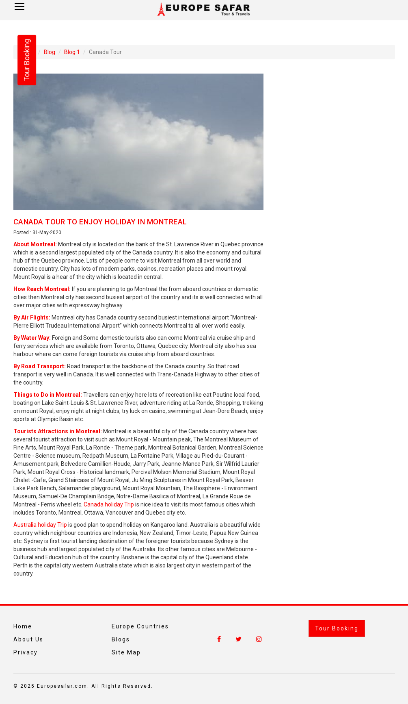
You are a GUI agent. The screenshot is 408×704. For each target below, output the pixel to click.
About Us (28, 639)
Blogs (121, 639)
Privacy (25, 652)
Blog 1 (72, 52)
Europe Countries (140, 626)
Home (22, 626)
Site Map (126, 652)
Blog (49, 52)
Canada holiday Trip (109, 504)
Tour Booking (336, 628)
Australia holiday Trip (40, 524)
